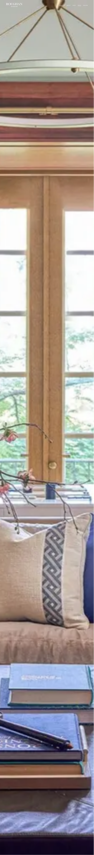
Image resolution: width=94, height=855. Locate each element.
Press (79, 5)
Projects (62, 5)
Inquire (85, 5)
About (69, 5)
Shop (74, 5)
